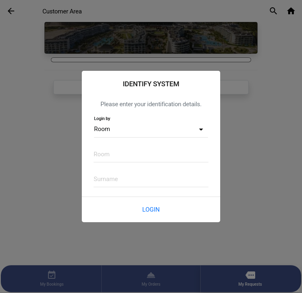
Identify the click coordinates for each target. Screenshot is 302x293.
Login (151, 209)
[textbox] (151, 154)
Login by (102, 118)
